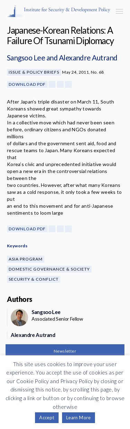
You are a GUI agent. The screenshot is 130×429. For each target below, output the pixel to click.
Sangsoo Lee (26, 57)
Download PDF (27, 84)
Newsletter (65, 351)
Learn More (78, 417)
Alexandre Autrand (88, 57)
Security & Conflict (34, 279)
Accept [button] (46, 417)
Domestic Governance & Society (49, 269)
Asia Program (26, 259)
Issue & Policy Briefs (34, 72)
